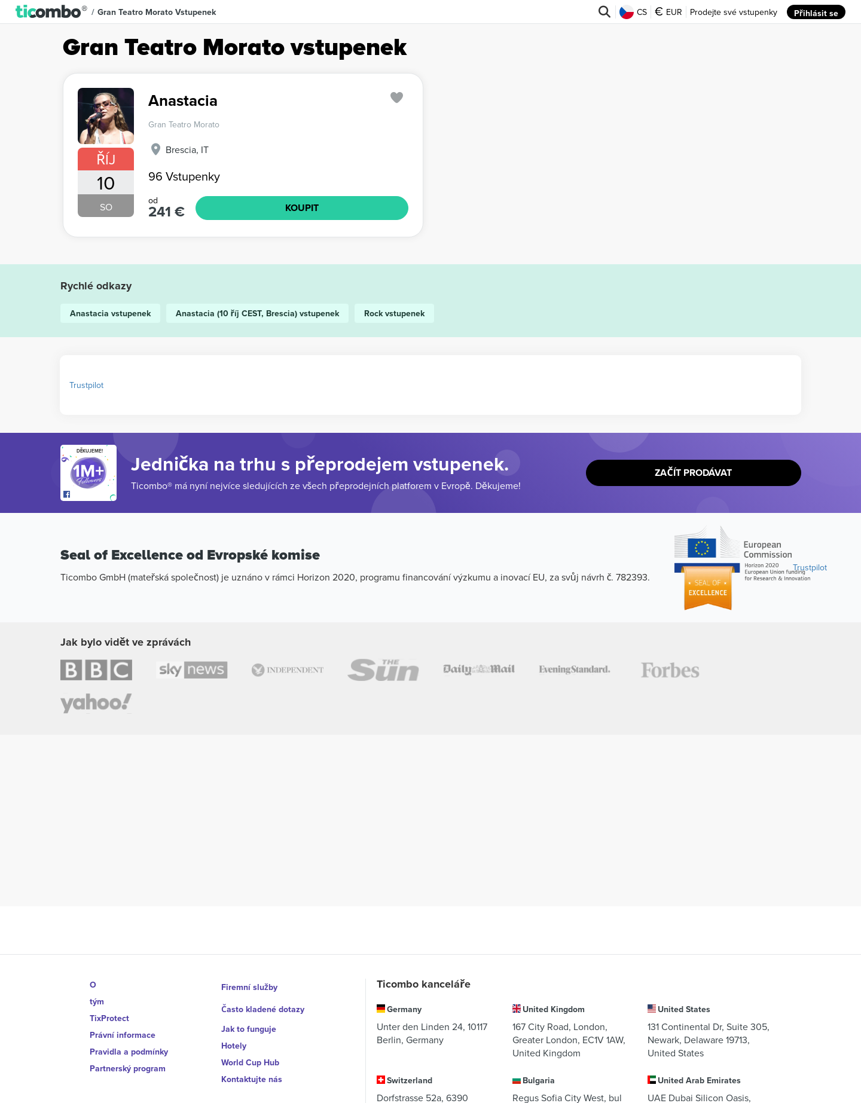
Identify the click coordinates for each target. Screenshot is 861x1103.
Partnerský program (128, 1068)
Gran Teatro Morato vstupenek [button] (156, 12)
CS (634, 12)
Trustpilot (86, 385)
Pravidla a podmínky (129, 1052)
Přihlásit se (816, 12)
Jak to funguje (248, 1018)
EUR (669, 12)
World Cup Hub (250, 1052)
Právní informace (122, 1035)
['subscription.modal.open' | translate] (397, 98)
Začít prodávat (693, 472)
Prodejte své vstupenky (734, 12)
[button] (52, 12)
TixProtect (109, 1018)
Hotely (233, 1035)
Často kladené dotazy (263, 1001)
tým (97, 1001)
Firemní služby (249, 985)
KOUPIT (302, 208)
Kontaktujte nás (251, 1068)
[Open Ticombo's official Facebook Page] (90, 495)
